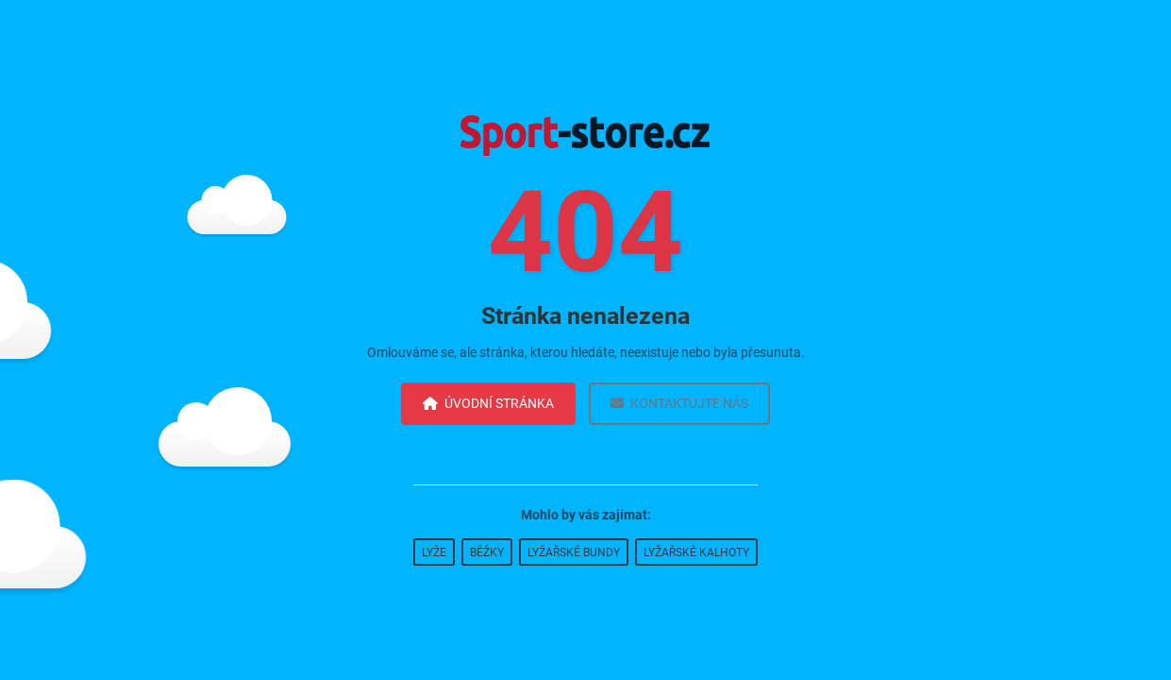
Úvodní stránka (488, 403)
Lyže (434, 552)
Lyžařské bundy (573, 552)
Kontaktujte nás (679, 403)
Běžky (487, 552)
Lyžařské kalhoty (696, 552)
